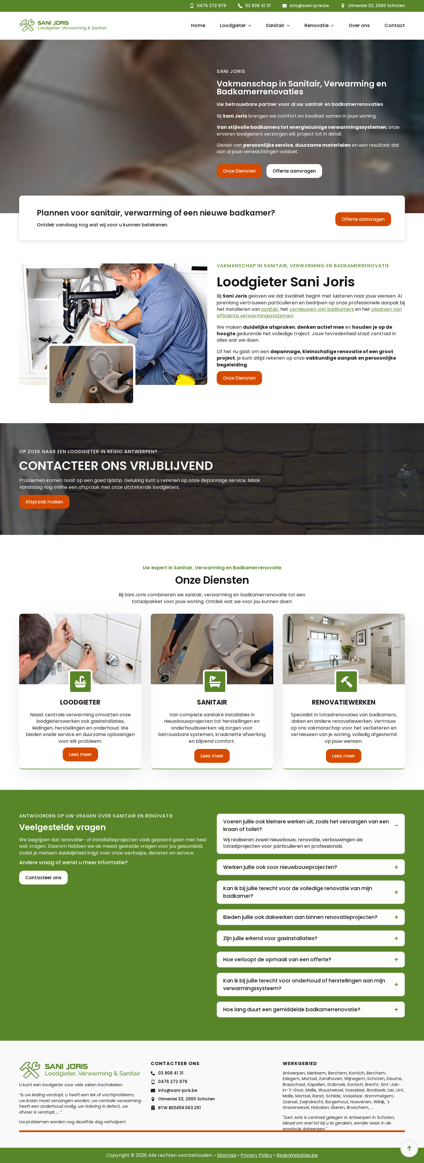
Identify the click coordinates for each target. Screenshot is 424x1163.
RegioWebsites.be (297, 1155)
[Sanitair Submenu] (287, 25)
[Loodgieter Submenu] (248, 25)
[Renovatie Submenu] (331, 25)
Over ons (359, 25)
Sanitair (275, 25)
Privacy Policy (256, 1155)
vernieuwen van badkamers (321, 309)
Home (198, 25)
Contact (395, 25)
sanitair (269, 309)
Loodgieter (233, 25)
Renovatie (316, 25)
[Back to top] (409, 1148)
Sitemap (226, 1155)
